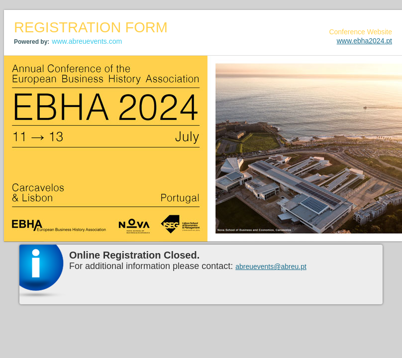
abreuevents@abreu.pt (270, 266)
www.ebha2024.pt (364, 41)
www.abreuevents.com (87, 41)
